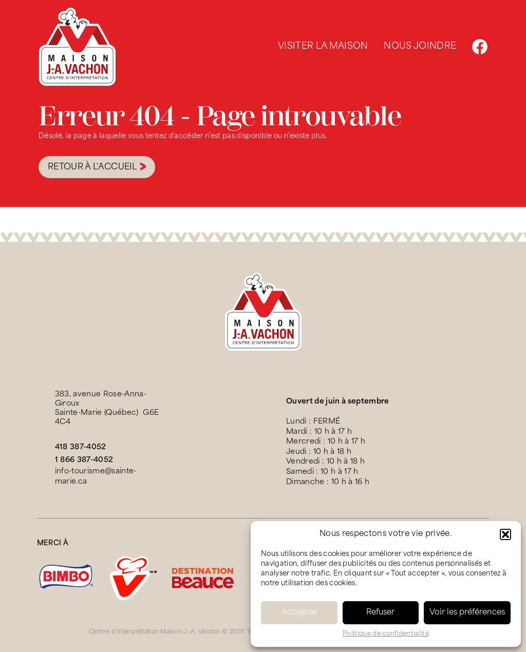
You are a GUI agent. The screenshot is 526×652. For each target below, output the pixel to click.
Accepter (299, 613)
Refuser (380, 613)
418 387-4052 (80, 447)
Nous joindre (420, 46)
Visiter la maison (323, 46)
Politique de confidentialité (386, 634)
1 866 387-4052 (84, 460)
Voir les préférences (467, 613)
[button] (505, 534)
